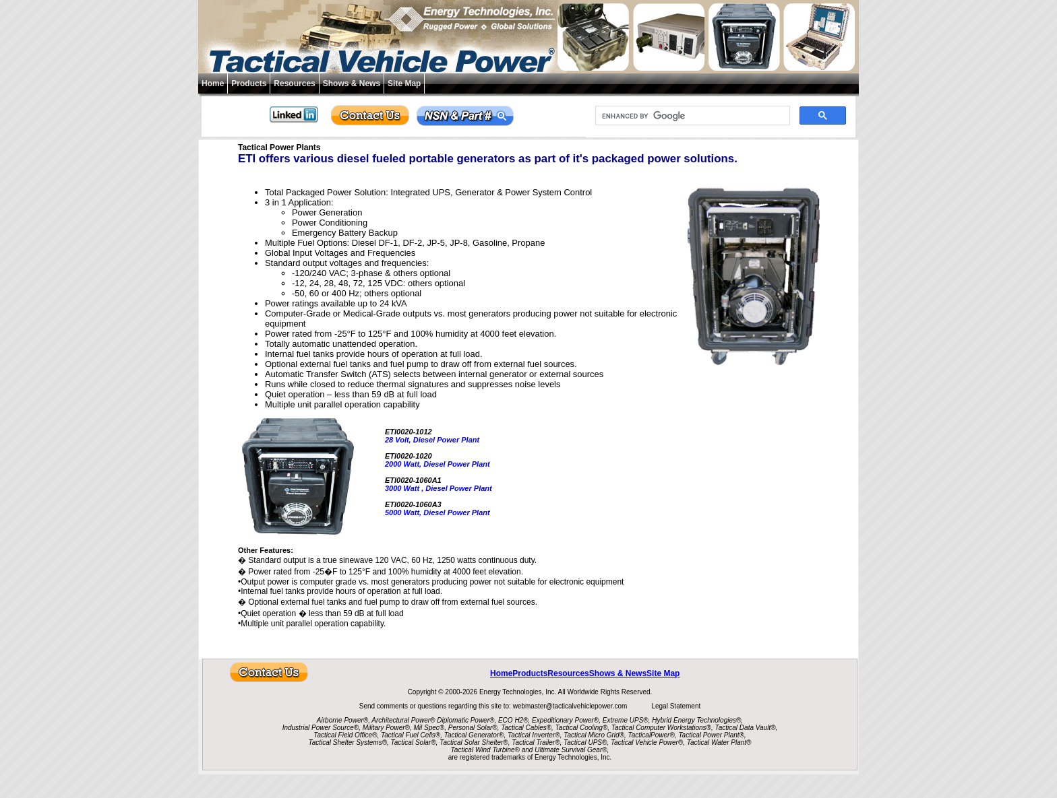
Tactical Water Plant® (719, 742)
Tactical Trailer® (536, 742)
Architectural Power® (403, 720)
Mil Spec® (428, 727)
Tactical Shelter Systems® (348, 742)
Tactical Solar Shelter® (474, 742)
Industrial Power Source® (320, 727)
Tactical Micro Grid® (594, 735)
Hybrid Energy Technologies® (696, 720)
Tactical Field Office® (345, 735)
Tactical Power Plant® (711, 735)
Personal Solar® (472, 727)
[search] (691, 116)
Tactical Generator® (474, 735)
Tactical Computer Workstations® (661, 727)
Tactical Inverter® (534, 735)
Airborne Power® (342, 720)
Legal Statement (675, 706)
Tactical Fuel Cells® (410, 735)
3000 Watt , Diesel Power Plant (438, 488)
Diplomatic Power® (465, 720)
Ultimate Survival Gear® (571, 750)
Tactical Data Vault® (745, 727)
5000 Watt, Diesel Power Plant (437, 512)
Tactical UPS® (585, 742)
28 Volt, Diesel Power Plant (432, 440)
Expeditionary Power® (565, 720)
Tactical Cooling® (581, 727)
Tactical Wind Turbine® (485, 750)
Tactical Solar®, (414, 742)
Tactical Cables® (526, 727)
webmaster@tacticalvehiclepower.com (571, 706)
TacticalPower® (651, 735)
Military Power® (386, 727)
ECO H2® (513, 720)
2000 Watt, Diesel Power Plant (437, 464)
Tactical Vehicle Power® (647, 742)
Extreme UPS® (625, 720)
